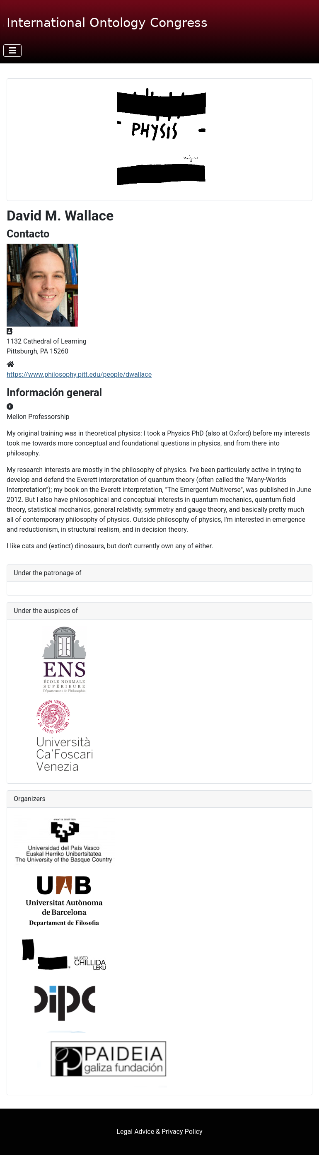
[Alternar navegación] (12, 50)
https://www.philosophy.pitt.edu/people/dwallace (79, 374)
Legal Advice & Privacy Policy (160, 1132)
